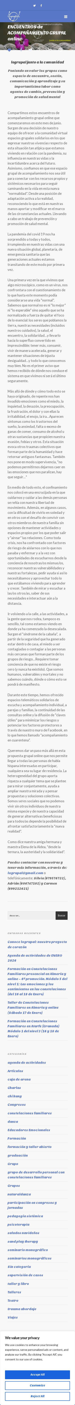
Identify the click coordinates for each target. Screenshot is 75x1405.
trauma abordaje (22, 1309)
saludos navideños (23, 1233)
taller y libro (18, 1284)
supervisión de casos (25, 1275)
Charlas (14, 1088)
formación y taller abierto (30, 1147)
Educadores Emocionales (29, 1130)
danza (13, 1122)
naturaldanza (19, 1194)
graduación (18, 1155)
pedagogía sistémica (25, 1216)
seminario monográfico (28, 1250)
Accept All (37, 1374)
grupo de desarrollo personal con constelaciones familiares (36, 1174)
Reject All (37, 1396)
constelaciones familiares (30, 1113)
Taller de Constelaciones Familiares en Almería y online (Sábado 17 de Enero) (33, 1007)
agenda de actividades (27, 1063)
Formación (17, 1138)
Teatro (13, 1301)
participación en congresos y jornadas (32, 1205)
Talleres (14, 1292)
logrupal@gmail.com (25, 873)
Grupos (14, 1186)
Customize (37, 1385)
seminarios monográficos (30, 1258)
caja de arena (19, 1079)
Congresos (17, 1105)
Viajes (13, 1317)
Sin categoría (19, 1267)
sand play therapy (23, 1241)
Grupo (13, 1164)
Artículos (15, 1071)
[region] (37, 1368)
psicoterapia (18, 1224)
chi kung (15, 1096)
